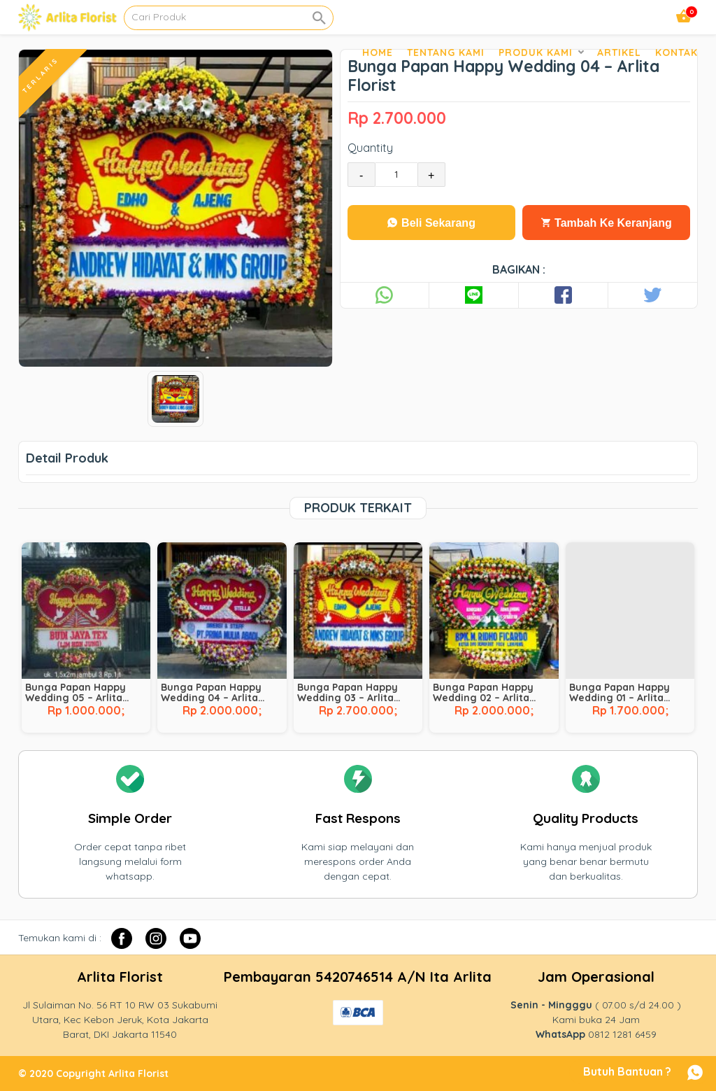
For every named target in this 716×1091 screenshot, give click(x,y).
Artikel (619, 52)
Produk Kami (536, 52)
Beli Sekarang (431, 223)
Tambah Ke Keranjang (606, 223)
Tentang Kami (446, 52)
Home (377, 52)
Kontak (676, 52)
